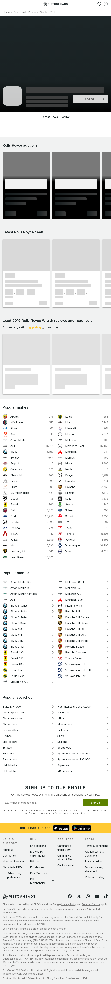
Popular (65, 117)
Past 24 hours (38, 873)
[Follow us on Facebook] (69, 896)
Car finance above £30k (64, 857)
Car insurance (65, 865)
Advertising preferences (14, 875)
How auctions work (14, 861)
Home (6, 12)
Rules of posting (94, 877)
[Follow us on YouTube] (97, 896)
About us (8, 849)
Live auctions (38, 845)
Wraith (43, 12)
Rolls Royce (28, 12)
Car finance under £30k (64, 847)
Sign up (95, 802)
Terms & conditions (96, 845)
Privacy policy (93, 861)
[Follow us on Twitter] (79, 896)
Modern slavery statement (94, 869)
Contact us (9, 855)
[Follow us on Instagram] (87, 896)
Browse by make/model (37, 853)
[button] (26, 255)
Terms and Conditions (62, 810)
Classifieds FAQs (12, 867)
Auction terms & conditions (94, 853)
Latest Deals (50, 117)
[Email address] (41, 802)
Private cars (37, 867)
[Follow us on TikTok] (106, 896)
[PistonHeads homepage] (55, 4)
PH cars (35, 861)
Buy (15, 12)
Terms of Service (91, 904)
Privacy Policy (41, 810)
